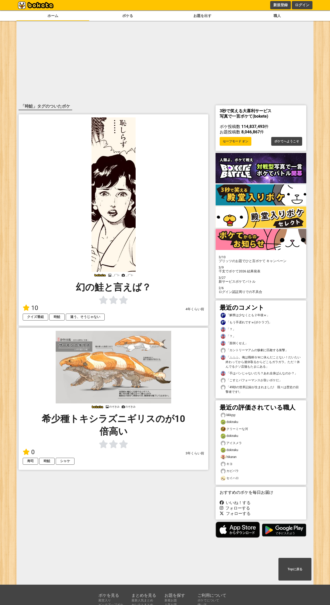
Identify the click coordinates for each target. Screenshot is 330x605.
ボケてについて (208, 600)
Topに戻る (294, 569)
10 (30, 308)
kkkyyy (228, 415)
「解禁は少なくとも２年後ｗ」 (245, 315)
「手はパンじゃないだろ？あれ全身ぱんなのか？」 (259, 373)
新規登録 (280, 5)
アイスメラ (231, 443)
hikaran (228, 457)
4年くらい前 (195, 309)
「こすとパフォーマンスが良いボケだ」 (251, 380)
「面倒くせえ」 (234, 343)
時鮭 (57, 317)
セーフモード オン (235, 141)
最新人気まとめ (142, 600)
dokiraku (229, 422)
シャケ (65, 461)
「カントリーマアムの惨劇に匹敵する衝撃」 (254, 350)
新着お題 (170, 600)
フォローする (235, 508)
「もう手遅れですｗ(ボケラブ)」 (246, 322)
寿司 (30, 461)
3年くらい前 (195, 453)
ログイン (302, 5)
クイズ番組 (35, 317)
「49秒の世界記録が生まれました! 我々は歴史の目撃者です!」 (260, 389)
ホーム (52, 16)
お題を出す (202, 16)
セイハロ (230, 478)
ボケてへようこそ (286, 141)
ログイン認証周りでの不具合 (261, 290)
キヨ (227, 464)
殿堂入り (104, 600)
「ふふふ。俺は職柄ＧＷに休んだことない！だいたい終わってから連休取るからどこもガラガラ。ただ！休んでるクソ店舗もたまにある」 (261, 361)
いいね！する (235, 502)
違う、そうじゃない (85, 317)
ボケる (127, 16)
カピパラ (230, 471)
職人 (277, 16)
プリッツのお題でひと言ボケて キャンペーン (261, 259)
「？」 (228, 329)
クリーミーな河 (234, 429)
